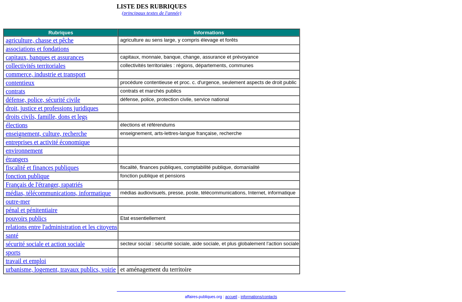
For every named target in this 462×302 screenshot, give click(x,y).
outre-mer (18, 201)
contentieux (20, 82)
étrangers (17, 159)
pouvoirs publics (26, 218)
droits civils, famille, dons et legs (47, 116)
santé (12, 235)
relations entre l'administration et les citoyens (61, 227)
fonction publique (27, 176)
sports (13, 252)
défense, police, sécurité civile (43, 99)
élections (17, 125)
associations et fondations (37, 49)
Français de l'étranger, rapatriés (44, 184)
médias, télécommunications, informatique (58, 193)
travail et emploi (26, 261)
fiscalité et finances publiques (42, 167)
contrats (15, 91)
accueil (231, 297)
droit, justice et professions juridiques (52, 108)
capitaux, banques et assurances (45, 57)
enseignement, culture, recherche (46, 133)
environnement (24, 150)
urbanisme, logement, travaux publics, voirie (61, 269)
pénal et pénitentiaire (31, 210)
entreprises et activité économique (48, 142)
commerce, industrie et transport (46, 74)
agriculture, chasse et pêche (40, 40)
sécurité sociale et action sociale (45, 244)
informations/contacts (259, 297)
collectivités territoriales (36, 65)
